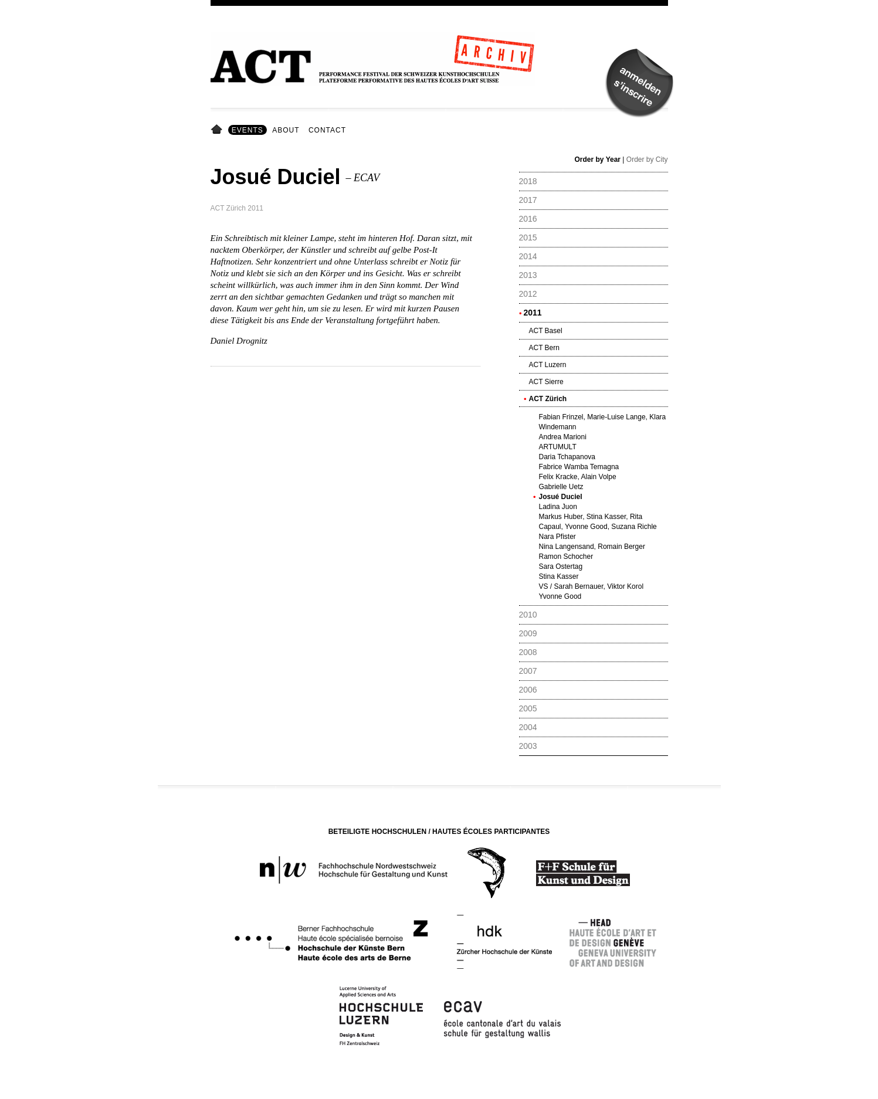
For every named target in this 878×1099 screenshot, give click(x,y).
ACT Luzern (548, 365)
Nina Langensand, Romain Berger (592, 546)
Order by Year (598, 159)
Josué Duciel (560, 497)
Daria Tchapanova (567, 457)
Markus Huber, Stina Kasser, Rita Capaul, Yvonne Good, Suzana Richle (598, 522)
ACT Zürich (548, 399)
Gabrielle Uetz (561, 487)
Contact (327, 130)
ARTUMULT (558, 447)
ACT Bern (544, 348)
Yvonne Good (560, 596)
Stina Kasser (559, 576)
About (285, 130)
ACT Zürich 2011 (237, 208)
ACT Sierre (546, 382)
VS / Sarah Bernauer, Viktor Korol (591, 586)
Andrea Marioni (563, 437)
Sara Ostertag (561, 566)
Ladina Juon (558, 507)
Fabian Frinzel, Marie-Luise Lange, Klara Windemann (602, 422)
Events (247, 130)
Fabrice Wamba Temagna (579, 467)
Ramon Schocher (566, 556)
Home (218, 130)
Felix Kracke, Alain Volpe (577, 477)
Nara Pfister (557, 536)
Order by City (647, 159)
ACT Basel (545, 331)
